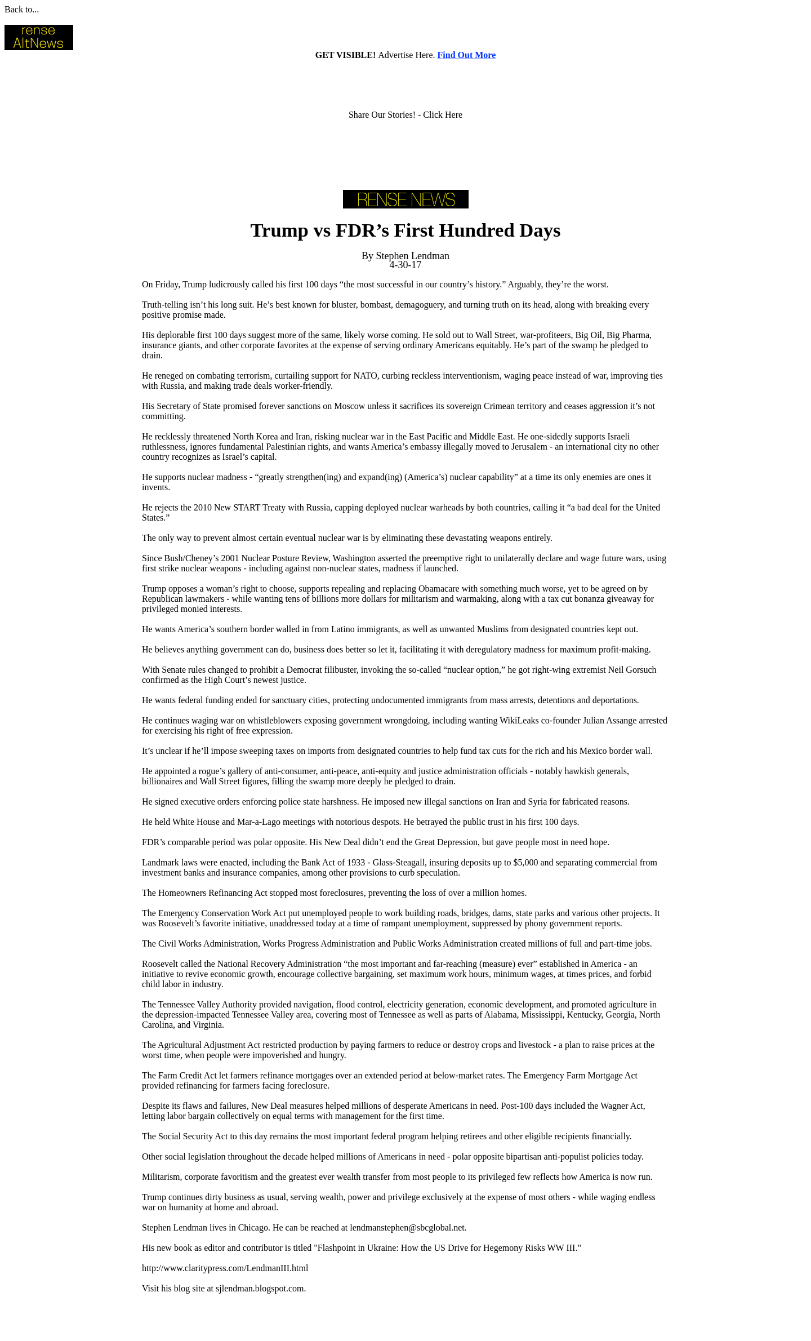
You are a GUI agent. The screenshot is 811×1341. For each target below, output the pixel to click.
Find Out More (467, 55)
